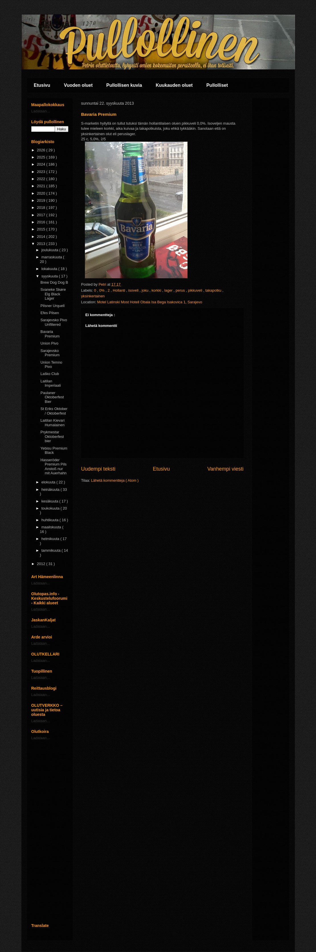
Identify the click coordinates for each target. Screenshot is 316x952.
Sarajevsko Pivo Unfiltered (53, 322)
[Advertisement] (49, 831)
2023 (41, 172)
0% (102, 290)
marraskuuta (52, 257)
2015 (41, 229)
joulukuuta (50, 250)
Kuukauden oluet (174, 85)
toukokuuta (50, 508)
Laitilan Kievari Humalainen (52, 422)
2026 (41, 150)
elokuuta (48, 482)
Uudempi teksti (98, 469)
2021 (41, 186)
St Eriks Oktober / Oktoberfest (54, 411)
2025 (41, 157)
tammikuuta (51, 550)
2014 (41, 236)
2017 (41, 215)
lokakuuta (49, 269)
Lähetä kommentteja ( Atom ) (114, 480)
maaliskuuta (51, 527)
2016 (41, 222)
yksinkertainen (93, 296)
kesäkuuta (50, 501)
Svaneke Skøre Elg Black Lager (53, 293)
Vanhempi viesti (225, 469)
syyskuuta (50, 276)
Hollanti (119, 290)
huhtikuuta (50, 520)
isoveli (134, 290)
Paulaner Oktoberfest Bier (52, 397)
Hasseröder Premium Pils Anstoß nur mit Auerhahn (53, 466)
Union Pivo (49, 343)
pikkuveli (195, 290)
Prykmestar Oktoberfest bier (52, 436)
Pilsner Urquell (52, 306)
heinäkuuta (50, 489)
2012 (41, 564)
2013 (41, 244)
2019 (41, 200)
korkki (157, 290)
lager (169, 290)
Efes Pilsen (49, 313)
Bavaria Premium (50, 333)
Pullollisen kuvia (124, 85)
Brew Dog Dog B (54, 282)
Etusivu (42, 85)
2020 (41, 193)
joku (145, 290)
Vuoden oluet (78, 85)
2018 (41, 207)
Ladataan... (40, 111)
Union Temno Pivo (51, 364)
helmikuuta (50, 539)
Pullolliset (217, 85)
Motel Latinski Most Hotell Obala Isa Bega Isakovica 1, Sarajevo (149, 302)
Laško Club (49, 374)
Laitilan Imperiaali (50, 383)
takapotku (213, 290)
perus (181, 290)
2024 (41, 164)
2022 (41, 179)
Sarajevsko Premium (50, 353)
